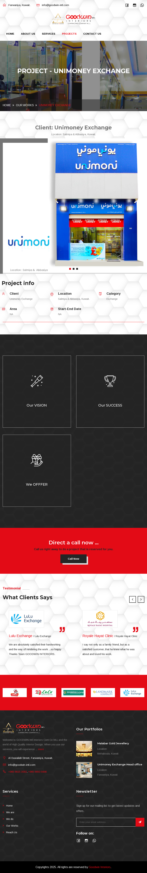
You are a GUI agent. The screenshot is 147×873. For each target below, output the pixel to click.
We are (10, 812)
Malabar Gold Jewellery (113, 743)
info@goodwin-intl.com (52, 5)
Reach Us (11, 832)
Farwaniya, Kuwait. (16, 5)
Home (10, 33)
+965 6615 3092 (17, 771)
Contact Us (92, 33)
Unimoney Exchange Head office (119, 764)
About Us (28, 33)
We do (9, 819)
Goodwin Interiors (100, 867)
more (41, 749)
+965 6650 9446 (37, 771)
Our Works (25, 105)
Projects (69, 33)
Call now (73, 558)
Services (48, 33)
